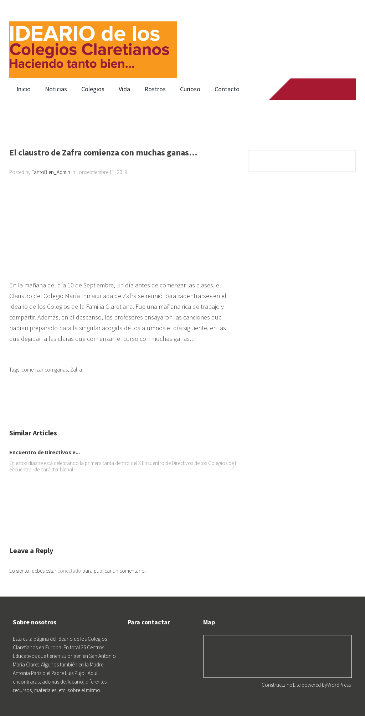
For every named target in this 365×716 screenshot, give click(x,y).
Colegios (92, 89)
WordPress (339, 684)
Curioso (190, 89)
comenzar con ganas (44, 369)
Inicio (23, 89)
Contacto (227, 89)
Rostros (155, 89)
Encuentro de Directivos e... (44, 452)
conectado (69, 570)
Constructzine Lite (282, 684)
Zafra (76, 369)
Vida (124, 89)
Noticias (56, 89)
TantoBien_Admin (51, 172)
